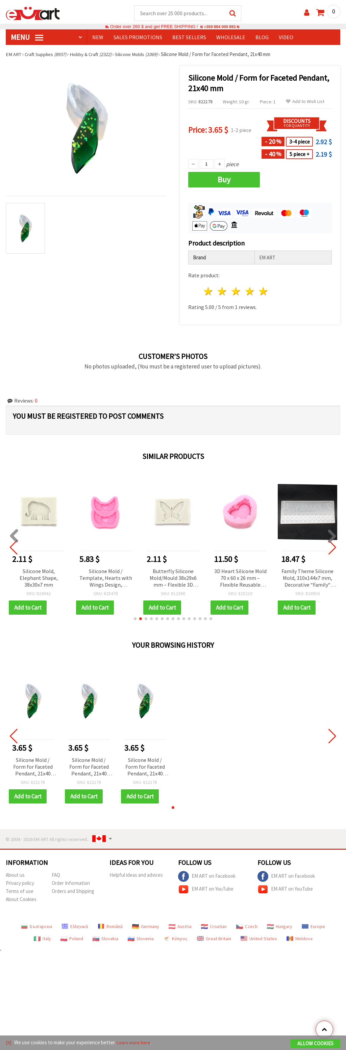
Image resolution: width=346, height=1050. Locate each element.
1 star (209, 292)
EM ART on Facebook (207, 876)
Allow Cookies (315, 1044)
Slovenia (141, 939)
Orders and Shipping (73, 891)
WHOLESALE (230, 37)
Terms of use (19, 891)
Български (36, 926)
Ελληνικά (74, 926)
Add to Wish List (305, 101)
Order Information (71, 883)
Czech (246, 927)
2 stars (222, 292)
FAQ (56, 875)
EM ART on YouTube (205, 889)
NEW (97, 37)
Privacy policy (20, 883)
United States (259, 939)
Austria (180, 927)
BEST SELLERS (189, 37)
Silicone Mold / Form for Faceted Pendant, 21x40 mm (33, 767)
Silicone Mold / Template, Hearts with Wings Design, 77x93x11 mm (105, 578)
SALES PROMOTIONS (138, 37)
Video (286, 37)
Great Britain (214, 939)
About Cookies (21, 899)
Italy (42, 939)
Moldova (300, 939)
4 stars (250, 292)
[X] (8, 1043)
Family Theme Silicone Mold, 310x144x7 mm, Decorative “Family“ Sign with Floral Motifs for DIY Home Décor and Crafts (307, 578)
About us (15, 875)
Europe (313, 926)
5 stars (264, 292)
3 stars (236, 292)
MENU (27, 37)
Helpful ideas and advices (136, 875)
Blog (262, 37)
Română (110, 926)
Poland (71, 939)
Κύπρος (175, 939)
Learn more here (134, 1043)
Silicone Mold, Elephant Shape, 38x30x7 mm (39, 578)
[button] (135, 619)
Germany (145, 927)
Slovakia (105, 939)
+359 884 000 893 (220, 26)
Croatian (214, 927)
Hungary (279, 927)
